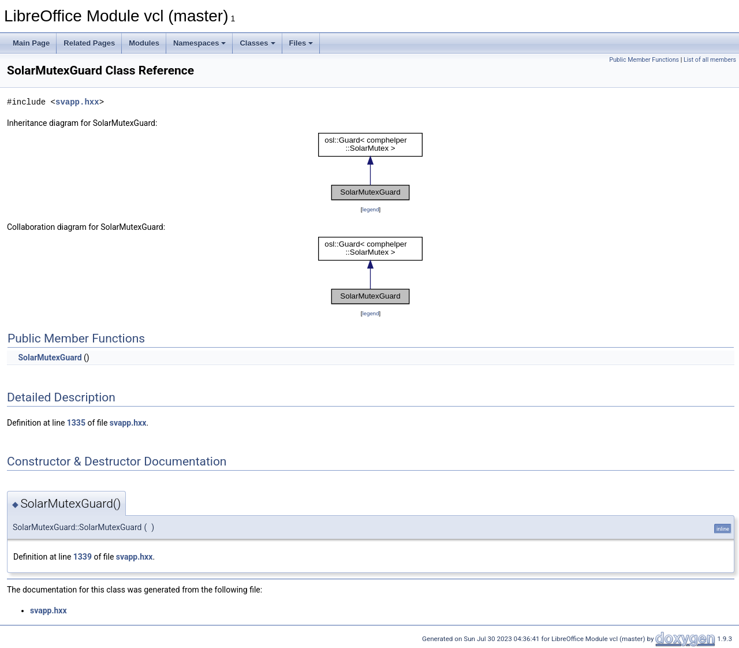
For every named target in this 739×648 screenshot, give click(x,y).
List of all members (710, 60)
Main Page (31, 43)
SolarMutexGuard (49, 357)
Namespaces (199, 43)
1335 (76, 422)
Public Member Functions (644, 60)
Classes (257, 43)
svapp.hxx (77, 101)
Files (301, 43)
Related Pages (89, 43)
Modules (144, 43)
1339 (82, 556)
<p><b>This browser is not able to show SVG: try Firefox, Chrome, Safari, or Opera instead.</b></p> (371, 166)
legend (370, 209)
